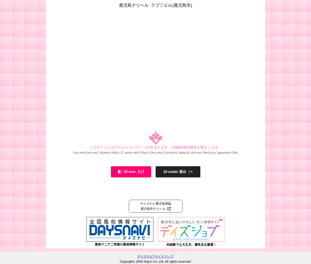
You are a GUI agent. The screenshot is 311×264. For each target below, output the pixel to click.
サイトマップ (164, 256)
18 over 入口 (131, 172)
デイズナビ (145, 256)
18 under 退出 (178, 172)
